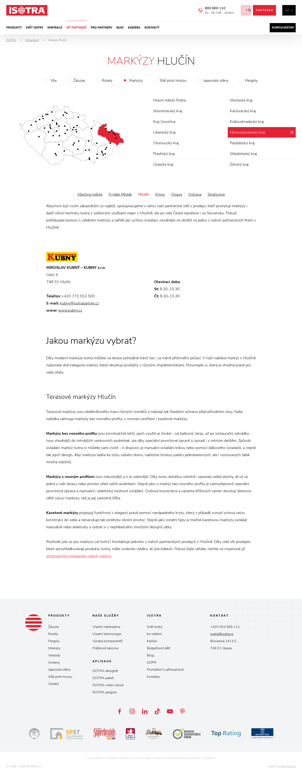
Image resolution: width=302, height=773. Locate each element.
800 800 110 (210, 8)
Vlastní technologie (106, 634)
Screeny (54, 662)
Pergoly (251, 80)
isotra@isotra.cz (221, 634)
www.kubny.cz (70, 310)
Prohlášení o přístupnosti (165, 669)
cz (287, 10)
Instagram (132, 711)
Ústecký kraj (163, 164)
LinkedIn (145, 711)
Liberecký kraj (164, 132)
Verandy (54, 655)
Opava (176, 194)
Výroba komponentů (107, 641)
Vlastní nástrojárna (106, 627)
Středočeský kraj (243, 153)
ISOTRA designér (105, 671)
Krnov (160, 194)
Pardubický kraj (242, 143)
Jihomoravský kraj (167, 110)
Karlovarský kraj (243, 110)
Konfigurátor (283, 28)
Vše (54, 80)
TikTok (157, 711)
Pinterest (182, 711)
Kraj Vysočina (164, 121)
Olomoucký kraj (166, 143)
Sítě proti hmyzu (173, 80)
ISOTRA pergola (104, 692)
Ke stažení (154, 634)
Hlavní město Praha (169, 100)
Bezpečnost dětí (158, 648)
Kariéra (134, 28)
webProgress (287, 766)
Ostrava (194, 194)
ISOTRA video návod (107, 685)
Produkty (14, 28)
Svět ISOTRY (34, 28)
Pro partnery (101, 28)
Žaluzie (79, 80)
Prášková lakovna (105, 648)
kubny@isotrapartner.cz (79, 303)
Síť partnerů (76, 28)
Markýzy (136, 80)
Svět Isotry (154, 627)
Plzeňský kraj (164, 153)
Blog (120, 28)
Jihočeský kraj (241, 100)
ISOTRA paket (102, 678)
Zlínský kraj (239, 164)
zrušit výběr (292, 132)
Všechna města (89, 194)
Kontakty (151, 28)
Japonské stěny (215, 80)
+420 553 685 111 (225, 627)
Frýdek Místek (120, 194)
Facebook (119, 711)
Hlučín (143, 194)
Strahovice (216, 194)
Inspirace (54, 28)
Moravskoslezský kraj (247, 132)
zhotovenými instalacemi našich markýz (78, 555)
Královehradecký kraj (247, 121)
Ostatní (53, 684)
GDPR (151, 662)
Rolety (107, 80)
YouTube (170, 711)
